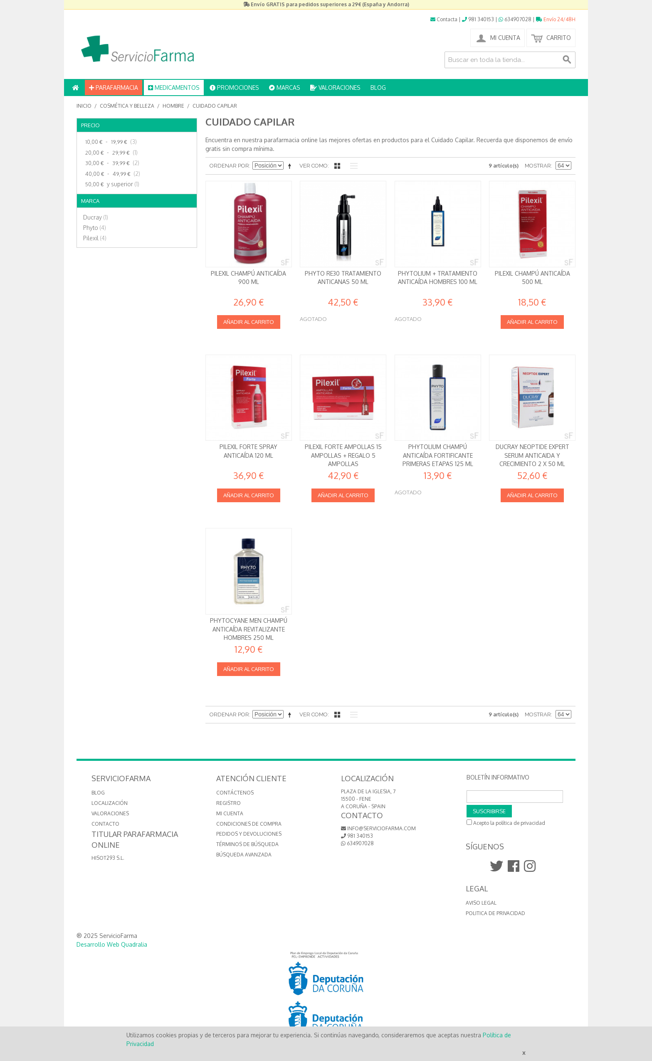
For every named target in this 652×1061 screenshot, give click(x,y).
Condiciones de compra (249, 824)
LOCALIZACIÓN (109, 803)
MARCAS (284, 87)
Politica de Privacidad (495, 913)
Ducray (95, 217)
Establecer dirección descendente (291, 166)
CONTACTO (105, 824)
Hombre (173, 106)
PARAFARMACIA (113, 87)
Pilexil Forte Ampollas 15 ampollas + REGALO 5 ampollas (343, 455)
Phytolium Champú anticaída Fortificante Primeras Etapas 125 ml (438, 455)
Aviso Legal (481, 903)
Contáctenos (235, 793)
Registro (228, 803)
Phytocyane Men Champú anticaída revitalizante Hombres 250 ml (248, 629)
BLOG (378, 87)
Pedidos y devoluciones (249, 834)
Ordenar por (229, 166)
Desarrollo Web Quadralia (112, 944)
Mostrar (538, 166)
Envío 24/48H (555, 19)
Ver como (313, 166)
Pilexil (94, 238)
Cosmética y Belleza (127, 106)
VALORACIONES (335, 87)
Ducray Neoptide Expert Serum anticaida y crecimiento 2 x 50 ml (532, 455)
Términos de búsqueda (247, 844)
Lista (352, 166)
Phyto (94, 227)
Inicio (84, 106)
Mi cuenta (229, 813)
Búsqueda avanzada (244, 854)
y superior (111, 184)
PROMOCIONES (234, 87)
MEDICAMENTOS (174, 87)
